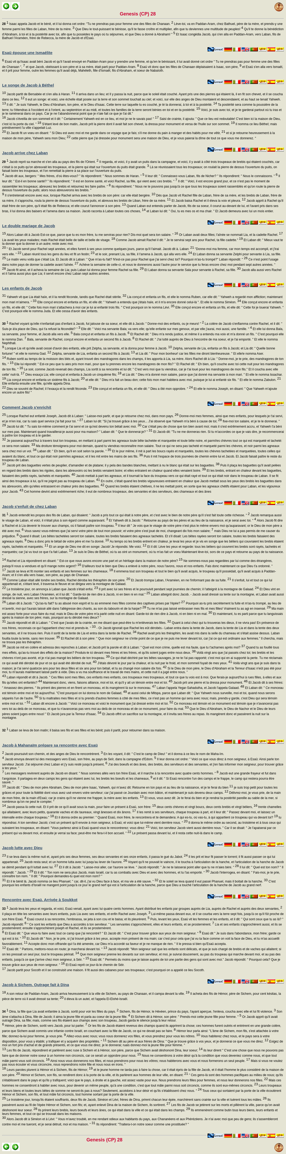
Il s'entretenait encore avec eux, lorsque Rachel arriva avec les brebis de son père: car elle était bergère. (79, 195)
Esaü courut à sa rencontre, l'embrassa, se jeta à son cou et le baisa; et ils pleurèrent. (88, 919)
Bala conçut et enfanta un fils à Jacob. (101, 334)
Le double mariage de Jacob (28, 226)
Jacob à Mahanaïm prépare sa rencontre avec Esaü (50, 745)
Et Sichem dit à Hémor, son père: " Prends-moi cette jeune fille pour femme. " (185, 1017)
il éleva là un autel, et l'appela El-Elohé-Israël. (95, 999)
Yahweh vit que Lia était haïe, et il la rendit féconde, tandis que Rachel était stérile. (66, 297)
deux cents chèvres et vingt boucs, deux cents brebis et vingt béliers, (206, 807)
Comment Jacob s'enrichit (26, 407)
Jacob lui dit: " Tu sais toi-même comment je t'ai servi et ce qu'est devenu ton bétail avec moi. (73, 426)
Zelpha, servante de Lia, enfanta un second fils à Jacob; (93, 353)
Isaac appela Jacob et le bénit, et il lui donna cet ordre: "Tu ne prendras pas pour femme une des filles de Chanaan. (87, 24)
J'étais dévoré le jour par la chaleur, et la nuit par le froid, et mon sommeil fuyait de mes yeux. (164, 663)
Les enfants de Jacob (22, 288)
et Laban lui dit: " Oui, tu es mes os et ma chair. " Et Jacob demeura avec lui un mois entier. (210, 211)
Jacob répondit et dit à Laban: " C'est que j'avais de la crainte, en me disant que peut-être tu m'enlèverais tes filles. (88, 623)
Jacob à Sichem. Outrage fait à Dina (35, 984)
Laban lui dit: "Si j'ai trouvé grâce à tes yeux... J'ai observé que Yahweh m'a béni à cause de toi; (152, 421)
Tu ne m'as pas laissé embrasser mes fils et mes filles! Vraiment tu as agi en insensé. (208, 608)
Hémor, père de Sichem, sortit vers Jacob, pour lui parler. (45, 1026)
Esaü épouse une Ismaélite (27, 52)
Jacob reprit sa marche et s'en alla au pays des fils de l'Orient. (50, 162)
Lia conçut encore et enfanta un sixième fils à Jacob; (45, 380)
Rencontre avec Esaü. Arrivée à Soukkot (39, 899)
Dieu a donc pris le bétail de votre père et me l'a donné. (68, 541)
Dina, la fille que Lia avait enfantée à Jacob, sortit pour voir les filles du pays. (60, 1011)
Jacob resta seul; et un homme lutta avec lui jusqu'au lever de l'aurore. (75, 862)
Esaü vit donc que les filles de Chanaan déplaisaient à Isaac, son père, (190, 67)
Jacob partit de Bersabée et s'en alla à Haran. (40, 94)
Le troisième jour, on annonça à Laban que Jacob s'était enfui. (52, 589)
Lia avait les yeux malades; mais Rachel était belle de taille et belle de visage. (58, 240)
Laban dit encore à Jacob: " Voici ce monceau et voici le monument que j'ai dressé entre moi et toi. (101, 703)
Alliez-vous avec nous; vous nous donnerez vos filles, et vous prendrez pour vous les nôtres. (133, 1036)
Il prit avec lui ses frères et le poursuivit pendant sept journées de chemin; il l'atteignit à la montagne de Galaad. (178, 589)
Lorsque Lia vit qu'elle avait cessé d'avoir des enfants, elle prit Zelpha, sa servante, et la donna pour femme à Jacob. (88, 348)
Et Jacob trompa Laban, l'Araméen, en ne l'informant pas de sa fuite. (180, 580)
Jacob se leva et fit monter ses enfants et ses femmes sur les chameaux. (59, 571)
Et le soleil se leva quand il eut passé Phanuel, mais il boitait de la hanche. (213, 881)
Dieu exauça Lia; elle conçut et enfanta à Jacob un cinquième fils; (72, 374)
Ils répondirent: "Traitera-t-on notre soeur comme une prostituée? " (142, 1124)
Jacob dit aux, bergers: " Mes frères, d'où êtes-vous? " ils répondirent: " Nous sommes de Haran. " (74, 176)
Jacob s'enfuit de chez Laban (29, 506)
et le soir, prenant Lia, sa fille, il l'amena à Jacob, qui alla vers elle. (143, 254)
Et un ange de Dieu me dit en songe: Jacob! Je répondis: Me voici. (97, 547)
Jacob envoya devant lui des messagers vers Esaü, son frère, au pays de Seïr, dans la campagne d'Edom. (80, 759)
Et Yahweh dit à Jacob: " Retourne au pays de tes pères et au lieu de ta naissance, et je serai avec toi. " (182, 520)
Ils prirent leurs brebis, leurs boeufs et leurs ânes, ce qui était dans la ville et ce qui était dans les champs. (113, 1110)
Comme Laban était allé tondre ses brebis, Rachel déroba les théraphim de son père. (68, 580)
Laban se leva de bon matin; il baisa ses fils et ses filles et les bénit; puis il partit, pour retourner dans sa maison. (84, 730)
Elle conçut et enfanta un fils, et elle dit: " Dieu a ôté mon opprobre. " (142, 389)
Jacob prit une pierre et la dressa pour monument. (210, 682)
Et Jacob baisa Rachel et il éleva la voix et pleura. (208, 201)
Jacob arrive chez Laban (25, 153)
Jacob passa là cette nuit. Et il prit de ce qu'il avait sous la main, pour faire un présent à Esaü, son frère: (81, 807)
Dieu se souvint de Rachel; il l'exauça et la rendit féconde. (49, 389)
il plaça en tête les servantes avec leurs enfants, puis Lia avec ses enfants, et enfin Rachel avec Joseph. (76, 914)
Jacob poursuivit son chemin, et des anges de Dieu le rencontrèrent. (53, 754)
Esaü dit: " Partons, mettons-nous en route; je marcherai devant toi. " (56, 949)
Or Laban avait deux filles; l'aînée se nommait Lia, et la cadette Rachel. (230, 235)
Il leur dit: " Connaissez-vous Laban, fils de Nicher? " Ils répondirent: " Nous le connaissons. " (211, 176)
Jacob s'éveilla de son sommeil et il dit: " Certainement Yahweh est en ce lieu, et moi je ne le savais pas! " (82, 119)
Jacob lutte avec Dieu (22, 847)
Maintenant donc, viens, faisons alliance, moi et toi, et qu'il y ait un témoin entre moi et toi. (107, 682)
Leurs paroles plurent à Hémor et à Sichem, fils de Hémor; (49, 1070)
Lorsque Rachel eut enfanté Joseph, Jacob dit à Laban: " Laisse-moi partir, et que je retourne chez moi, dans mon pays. (92, 416)
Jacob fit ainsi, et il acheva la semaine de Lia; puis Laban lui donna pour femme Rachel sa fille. (75, 270)
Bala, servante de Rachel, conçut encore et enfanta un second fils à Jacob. (80, 339)
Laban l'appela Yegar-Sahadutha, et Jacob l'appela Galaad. (200, 688)
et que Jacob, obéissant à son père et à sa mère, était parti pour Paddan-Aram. (82, 67)
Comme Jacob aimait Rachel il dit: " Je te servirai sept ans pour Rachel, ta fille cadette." (179, 240)
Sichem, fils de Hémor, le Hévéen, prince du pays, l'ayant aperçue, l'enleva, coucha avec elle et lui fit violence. (197, 1011)
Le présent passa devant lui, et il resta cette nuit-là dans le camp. (177, 833)
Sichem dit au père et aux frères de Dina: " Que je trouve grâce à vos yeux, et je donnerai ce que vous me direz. (187, 1041)
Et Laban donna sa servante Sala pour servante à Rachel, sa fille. (192, 270)
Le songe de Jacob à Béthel (28, 85)
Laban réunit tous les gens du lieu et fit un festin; (57, 254)
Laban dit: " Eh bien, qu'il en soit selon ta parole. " (73, 451)
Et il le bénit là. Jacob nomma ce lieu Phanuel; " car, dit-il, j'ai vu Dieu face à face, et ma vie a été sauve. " (82, 881)
